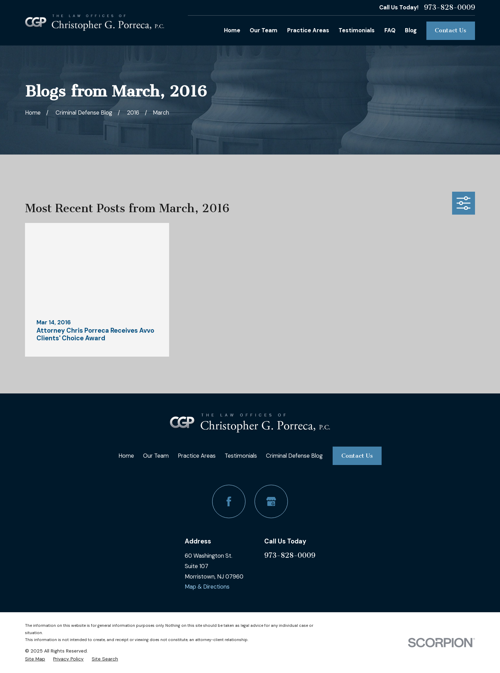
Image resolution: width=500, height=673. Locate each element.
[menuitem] (35, 659)
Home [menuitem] (232, 30)
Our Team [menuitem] (263, 30)
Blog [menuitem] (411, 30)
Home (126, 455)
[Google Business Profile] (271, 501)
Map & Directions (207, 586)
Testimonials (241, 455)
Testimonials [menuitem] (357, 30)
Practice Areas (197, 455)
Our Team (156, 455)
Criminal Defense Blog (294, 455)
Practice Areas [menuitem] (308, 30)
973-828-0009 (449, 8)
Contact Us (450, 30)
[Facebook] (228, 501)
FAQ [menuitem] (389, 30)
